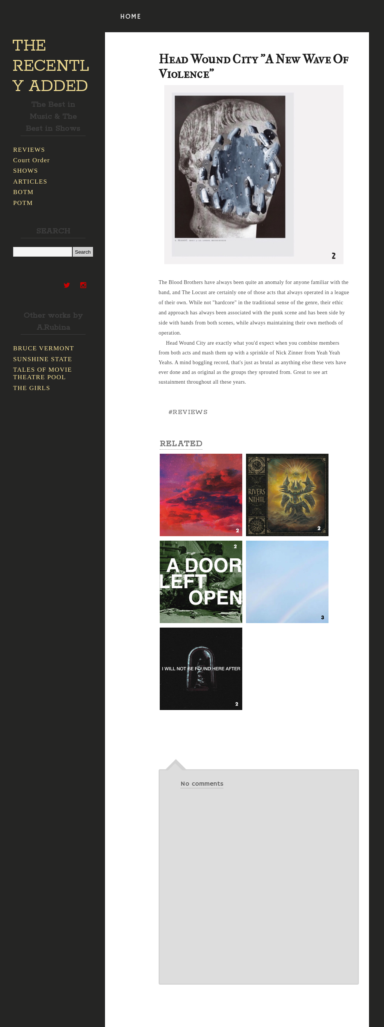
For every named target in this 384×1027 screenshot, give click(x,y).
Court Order (31, 160)
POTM (23, 202)
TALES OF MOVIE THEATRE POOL (42, 373)
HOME (130, 16)
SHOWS (25, 170)
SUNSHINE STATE (42, 359)
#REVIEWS (187, 412)
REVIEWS (29, 149)
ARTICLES (30, 181)
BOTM (23, 192)
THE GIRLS (31, 388)
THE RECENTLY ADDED (50, 66)
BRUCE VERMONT (43, 348)
